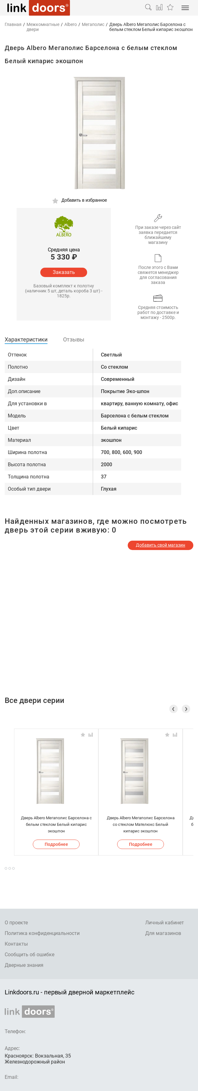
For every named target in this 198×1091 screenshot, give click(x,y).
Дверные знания (24, 965)
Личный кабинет (164, 923)
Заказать (64, 272)
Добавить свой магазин (160, 545)
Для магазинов (163, 933)
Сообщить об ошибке (29, 954)
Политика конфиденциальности (42, 933)
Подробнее (56, 844)
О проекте (16, 923)
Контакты (16, 944)
